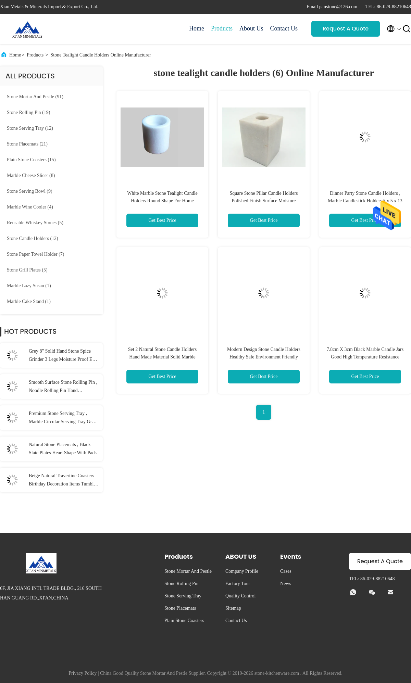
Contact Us (284, 28)
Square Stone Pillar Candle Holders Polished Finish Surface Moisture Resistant (263, 201)
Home (196, 28)
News (285, 583)
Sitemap (233, 608)
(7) (35, 254)
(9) (29, 191)
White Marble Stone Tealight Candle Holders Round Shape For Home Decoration (162, 201)
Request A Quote (346, 29)
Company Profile (241, 571)
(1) (29, 285)
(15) (31, 159)
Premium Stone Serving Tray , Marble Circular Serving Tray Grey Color (63, 418)
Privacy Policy (82, 673)
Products (222, 28)
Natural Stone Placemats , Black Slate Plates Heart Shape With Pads (63, 448)
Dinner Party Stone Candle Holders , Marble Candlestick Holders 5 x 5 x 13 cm (365, 201)
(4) (30, 207)
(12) (30, 128)
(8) (31, 175)
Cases (285, 571)
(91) (35, 96)
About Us (251, 28)
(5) (35, 222)
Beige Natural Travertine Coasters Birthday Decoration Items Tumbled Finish (63, 480)
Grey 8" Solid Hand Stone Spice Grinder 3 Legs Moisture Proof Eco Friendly (63, 356)
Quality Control (240, 595)
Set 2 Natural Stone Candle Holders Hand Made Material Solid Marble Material (162, 357)
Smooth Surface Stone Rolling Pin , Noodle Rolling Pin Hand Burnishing (63, 387)
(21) (27, 144)
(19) (28, 112)
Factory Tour (237, 583)
